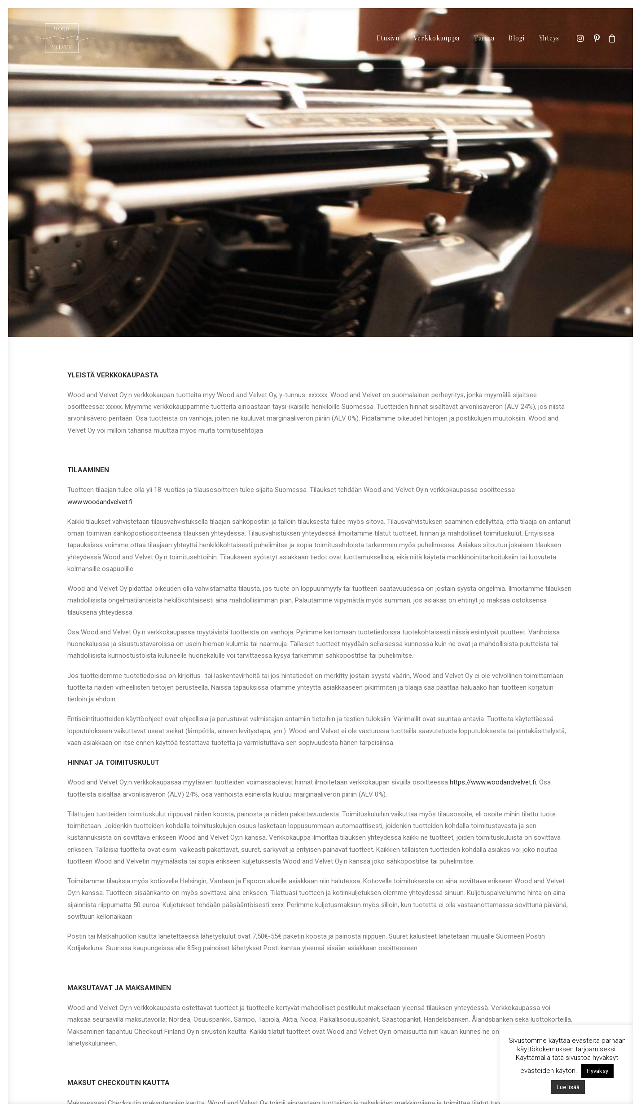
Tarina (484, 38)
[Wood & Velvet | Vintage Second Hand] (63, 38)
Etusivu (388, 38)
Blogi (517, 38)
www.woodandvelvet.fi (99, 435)
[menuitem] (388, 38)
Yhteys (549, 38)
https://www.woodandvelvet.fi (493, 716)
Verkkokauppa (437, 38)
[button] (581, 38)
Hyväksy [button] (597, 1071)
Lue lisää (568, 1087)
